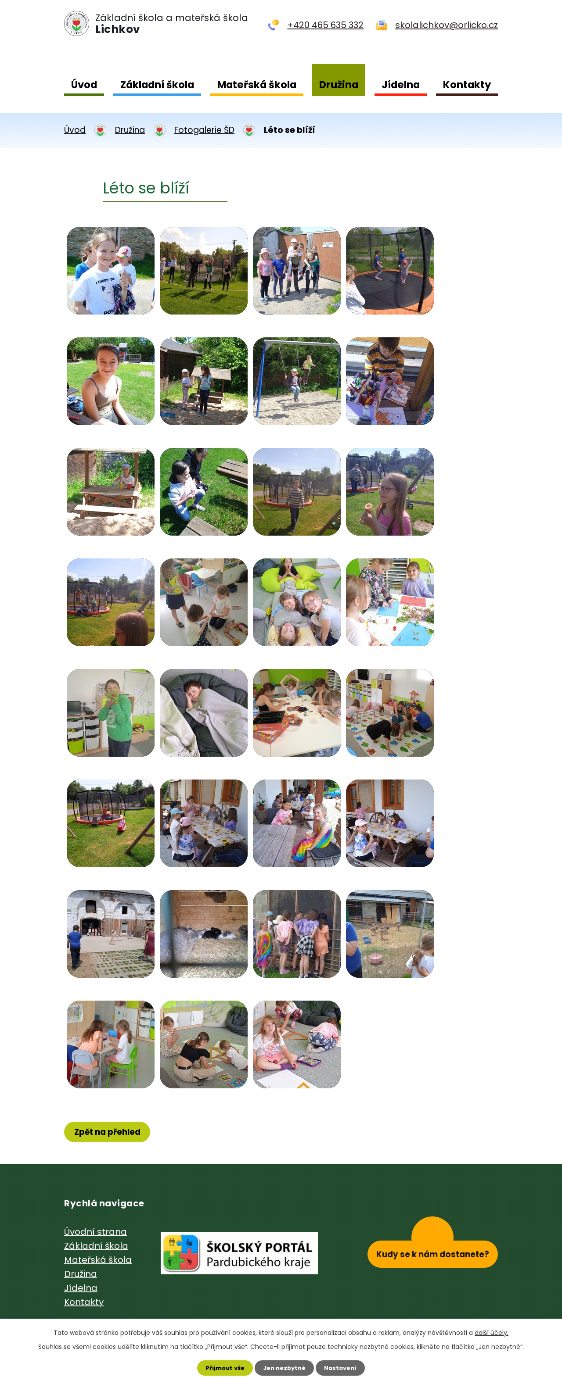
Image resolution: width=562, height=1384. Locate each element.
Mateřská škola (256, 85)
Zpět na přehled (111, 1132)
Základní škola (157, 85)
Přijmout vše (221, 1367)
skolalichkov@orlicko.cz (446, 25)
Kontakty (467, 85)
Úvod (84, 85)
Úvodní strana (95, 1233)
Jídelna (401, 85)
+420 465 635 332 (325, 25)
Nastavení (344, 1367)
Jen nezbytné (284, 1367)
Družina (338, 85)
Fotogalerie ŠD (204, 130)
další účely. (491, 1331)
